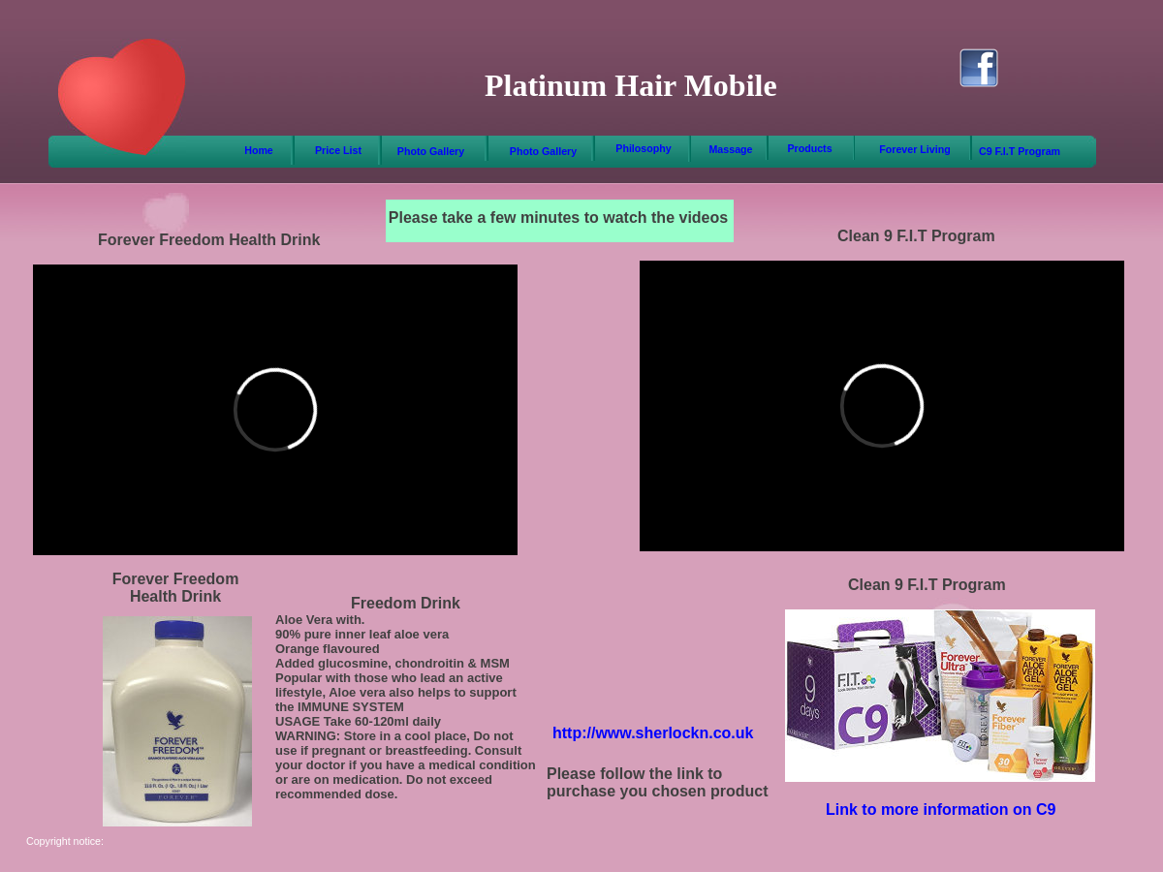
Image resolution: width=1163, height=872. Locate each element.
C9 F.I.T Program (1019, 151)
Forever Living (914, 149)
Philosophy (643, 148)
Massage (730, 149)
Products (809, 148)
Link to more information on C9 (940, 809)
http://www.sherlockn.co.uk (652, 733)
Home (258, 150)
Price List (338, 150)
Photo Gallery (430, 151)
